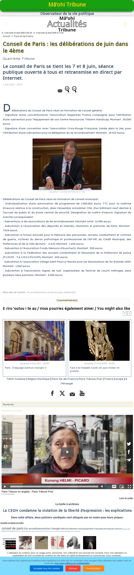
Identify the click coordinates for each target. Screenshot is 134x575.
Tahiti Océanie (16, 379)
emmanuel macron (113, 528)
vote (62, 528)
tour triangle (53, 528)
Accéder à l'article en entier (12, 523)
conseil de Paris (57, 531)
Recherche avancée (12, 410)
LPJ (15, 531)
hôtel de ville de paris (8, 531)
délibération (70, 292)
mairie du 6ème (20, 531)
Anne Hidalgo (32, 531)
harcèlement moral (74, 528)
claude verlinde (38, 531)
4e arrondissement (36, 292)
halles (69, 531)
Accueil (6, 36)
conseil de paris (55, 292)
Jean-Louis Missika (75, 531)
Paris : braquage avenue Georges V (26, 368)
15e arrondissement (35, 528)
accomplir (51, 531)
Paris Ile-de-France (23, 36)
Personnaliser (93, 568)
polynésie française (93, 528)
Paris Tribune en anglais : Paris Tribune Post (27, 491)
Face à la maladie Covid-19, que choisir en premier (95, 369)
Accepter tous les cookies (46, 568)
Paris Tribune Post (90, 379)
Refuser (73, 568)
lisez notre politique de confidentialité (72, 563)
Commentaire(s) (67, 300)
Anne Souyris (46, 531)
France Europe (113, 379)
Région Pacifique (39, 379)
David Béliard (65, 531)
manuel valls (126, 529)
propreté (26, 531)
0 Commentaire (8, 494)
